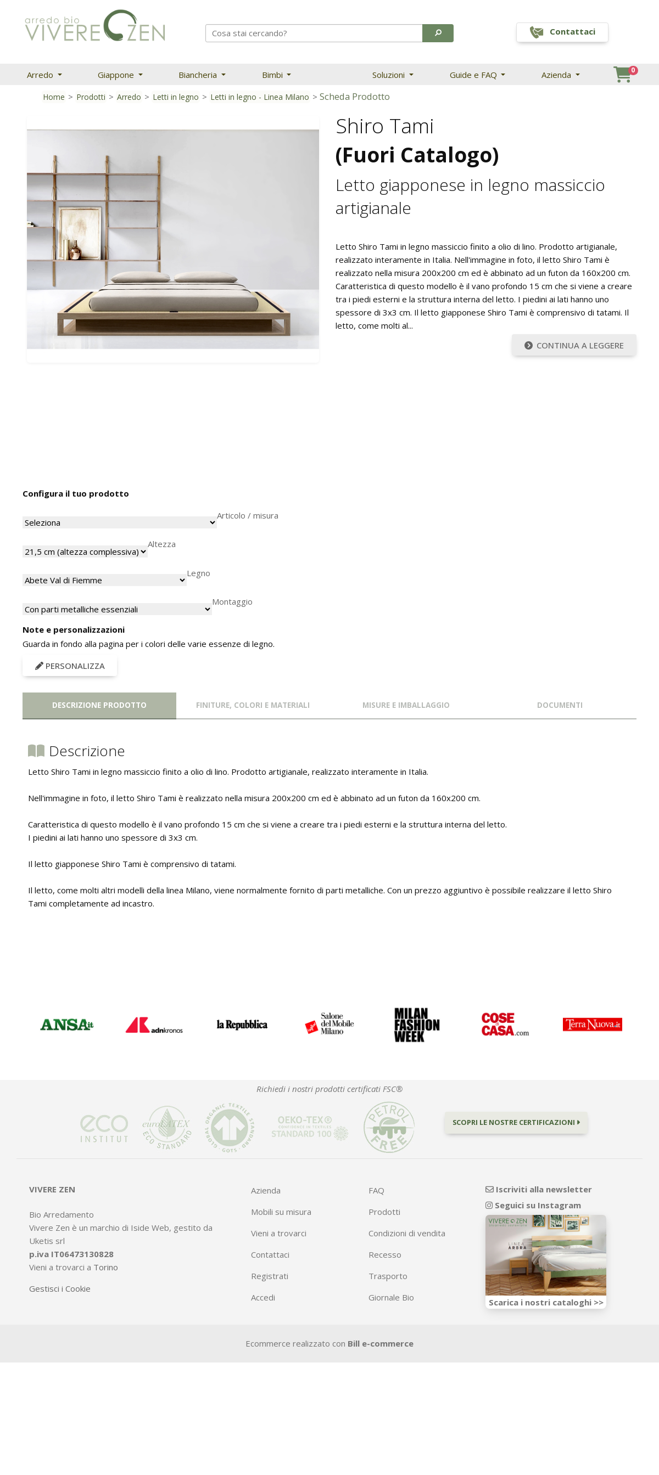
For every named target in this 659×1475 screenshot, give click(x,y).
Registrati (269, 1275)
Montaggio (232, 601)
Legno (198, 572)
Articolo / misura (247, 515)
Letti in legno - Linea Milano (259, 97)
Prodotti (90, 97)
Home (54, 97)
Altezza (162, 543)
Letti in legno (176, 97)
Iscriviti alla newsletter (538, 1189)
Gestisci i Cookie (60, 1288)
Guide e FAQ (474, 74)
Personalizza (70, 665)
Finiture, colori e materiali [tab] (253, 705)
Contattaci (270, 1254)
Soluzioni (389, 74)
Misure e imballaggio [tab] (406, 705)
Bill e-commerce (381, 1343)
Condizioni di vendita (406, 1233)
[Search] (314, 33)
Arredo (41, 74)
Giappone (117, 74)
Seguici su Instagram (533, 1205)
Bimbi (273, 74)
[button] (438, 33)
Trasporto (387, 1275)
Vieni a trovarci (278, 1233)
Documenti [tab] (560, 705)
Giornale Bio (391, 1297)
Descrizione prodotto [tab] (99, 705)
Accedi (263, 1297)
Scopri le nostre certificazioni (516, 1122)
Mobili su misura (281, 1211)
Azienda (557, 74)
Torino (105, 1267)
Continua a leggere (574, 345)
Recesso (384, 1254)
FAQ (376, 1190)
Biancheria (198, 74)
